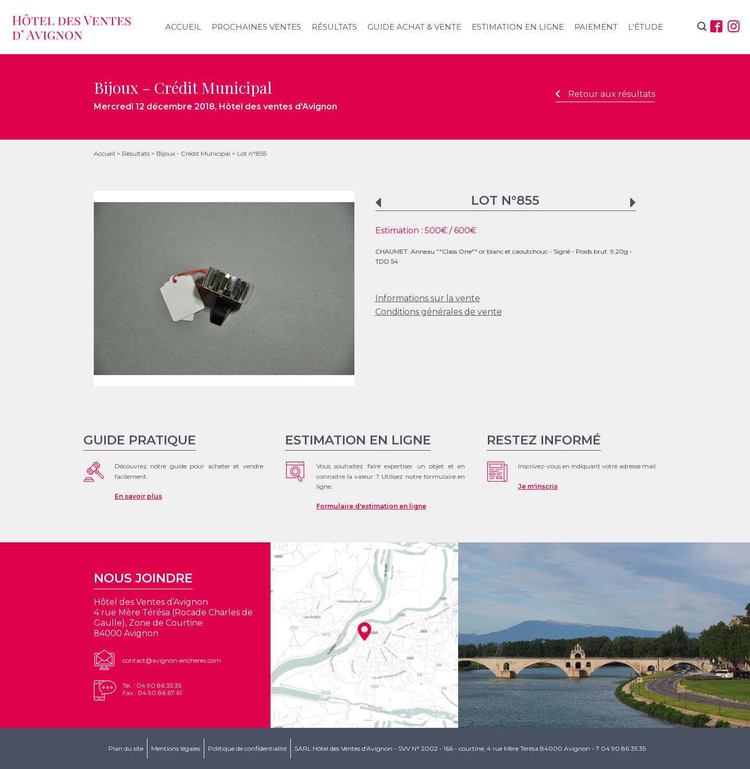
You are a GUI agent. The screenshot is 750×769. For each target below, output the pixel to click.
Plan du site (125, 748)
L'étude (645, 27)
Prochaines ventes (256, 27)
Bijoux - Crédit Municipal (193, 153)
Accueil (183, 27)
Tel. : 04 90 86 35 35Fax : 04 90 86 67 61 (152, 689)
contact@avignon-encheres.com (171, 660)
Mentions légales (175, 748)
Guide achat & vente (414, 27)
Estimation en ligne (518, 27)
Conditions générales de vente (438, 312)
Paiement (596, 27)
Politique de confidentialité (247, 748)
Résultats (334, 27)
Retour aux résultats (605, 94)
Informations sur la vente (427, 298)
